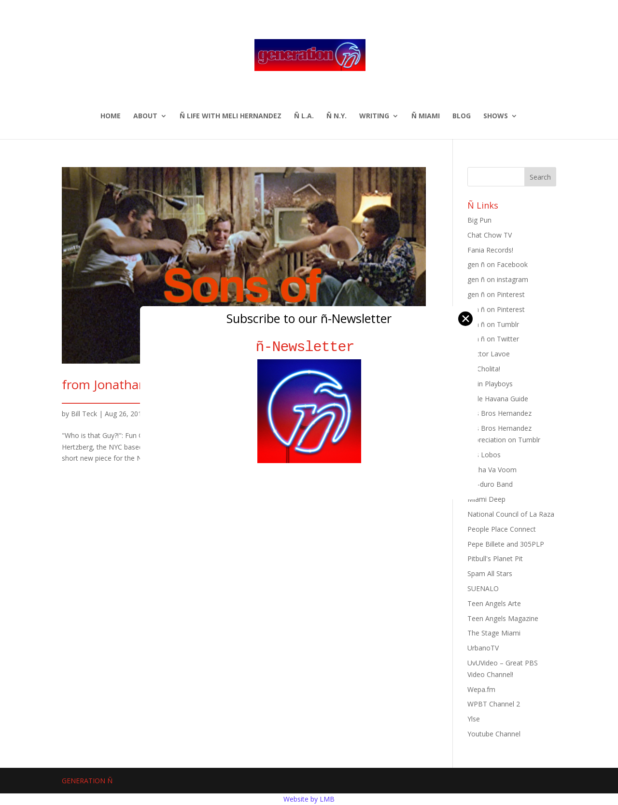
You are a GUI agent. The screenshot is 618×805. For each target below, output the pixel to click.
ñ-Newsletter (309, 347)
